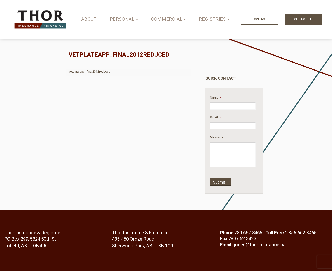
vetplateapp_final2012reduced (89, 72)
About (89, 19)
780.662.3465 (248, 232)
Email (215, 117)
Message (216, 137)
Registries (214, 19)
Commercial (168, 19)
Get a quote (303, 19)
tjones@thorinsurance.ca (259, 244)
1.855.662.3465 (301, 232)
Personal (124, 19)
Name (216, 97)
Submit (219, 182)
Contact (260, 19)
